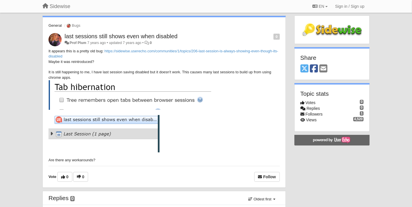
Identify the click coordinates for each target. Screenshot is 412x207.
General (55, 25)
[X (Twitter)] (304, 69)
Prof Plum (77, 43)
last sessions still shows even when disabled (121, 36)
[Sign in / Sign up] (350, 6)
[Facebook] (314, 69)
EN (320, 6)
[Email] (323, 69)
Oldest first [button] (261, 199)
